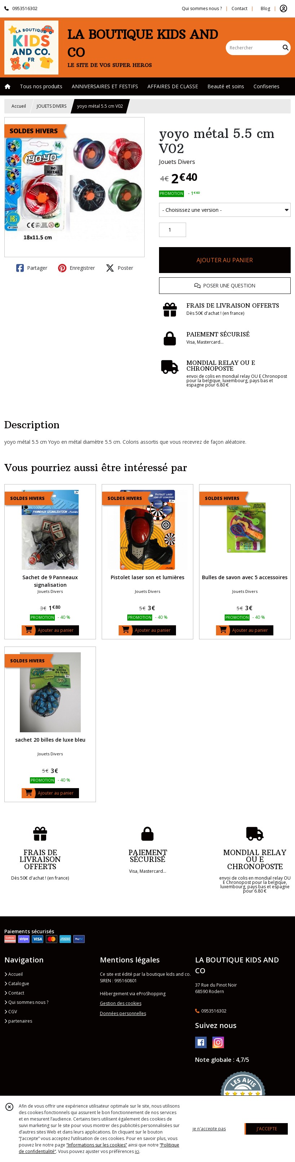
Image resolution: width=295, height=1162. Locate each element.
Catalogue (16, 983)
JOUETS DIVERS (51, 106)
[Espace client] (283, 8)
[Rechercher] (285, 48)
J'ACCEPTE (267, 1129)
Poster (119, 268)
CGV (10, 1012)
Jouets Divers (177, 162)
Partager (31, 268)
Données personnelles (123, 1013)
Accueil (19, 106)
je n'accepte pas (209, 1129)
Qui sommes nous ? (26, 1002)
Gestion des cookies (120, 1003)
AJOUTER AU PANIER (225, 260)
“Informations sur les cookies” (96, 1145)
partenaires (18, 1021)
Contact (239, 8)
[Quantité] (172, 230)
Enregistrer (76, 268)
